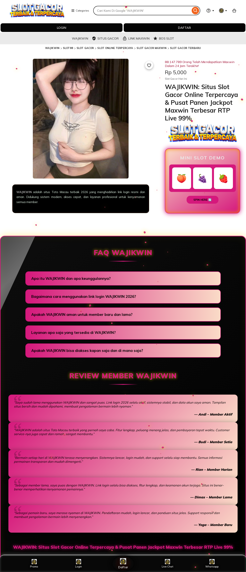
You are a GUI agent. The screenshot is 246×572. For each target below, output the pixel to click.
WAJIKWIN (52, 48)
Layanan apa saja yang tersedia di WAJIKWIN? (73, 332)
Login (78, 563)
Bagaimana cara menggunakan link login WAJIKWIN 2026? (83, 296)
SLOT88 (68, 48)
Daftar (123, 563)
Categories (80, 10)
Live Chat (167, 563)
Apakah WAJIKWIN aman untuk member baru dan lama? (81, 314)
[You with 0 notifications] (223, 10)
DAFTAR (184, 28)
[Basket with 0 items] (234, 10)
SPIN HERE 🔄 (202, 199)
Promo (34, 563)
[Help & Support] (210, 10)
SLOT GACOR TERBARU (185, 48)
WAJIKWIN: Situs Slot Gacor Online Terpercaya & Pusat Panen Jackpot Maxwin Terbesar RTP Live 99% (123, 547)
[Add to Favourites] (149, 65)
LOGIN (61, 28)
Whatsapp (212, 563)
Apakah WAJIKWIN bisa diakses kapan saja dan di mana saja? (87, 350)
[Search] (195, 10)
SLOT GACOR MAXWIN (151, 48)
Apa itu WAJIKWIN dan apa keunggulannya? (71, 278)
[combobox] (142, 10)
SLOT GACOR (85, 48)
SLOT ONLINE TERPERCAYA (115, 48)
